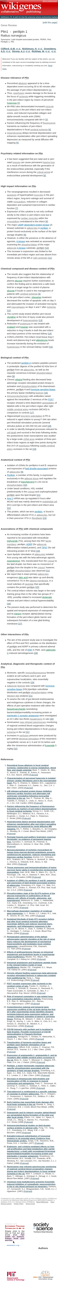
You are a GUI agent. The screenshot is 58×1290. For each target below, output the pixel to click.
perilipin (44, 228)
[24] (38, 551)
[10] (47, 248)
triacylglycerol (27, 482)
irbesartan (36, 297)
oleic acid (23, 577)
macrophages (18, 307)
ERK (30, 650)
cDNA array (29, 439)
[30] (52, 719)
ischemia (23, 96)
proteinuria (25, 323)
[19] (34, 449)
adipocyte (12, 248)
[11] (50, 258)
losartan (24, 327)
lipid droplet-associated (36, 468)
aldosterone (42, 340)
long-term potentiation (31, 416)
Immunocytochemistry (18, 396)
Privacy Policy (19, 1204)
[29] (32, 682)
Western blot (13, 696)
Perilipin (11, 475)
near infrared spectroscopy (33, 722)
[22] (9, 508)
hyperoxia (12, 103)
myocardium (19, 201)
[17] (32, 412)
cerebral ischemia (39, 129)
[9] (25, 235)
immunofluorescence (36, 672)
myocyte (49, 106)
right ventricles (40, 258)
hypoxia (16, 162)
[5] (17, 143)
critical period (43, 172)
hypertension (13, 347)
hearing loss (49, 162)
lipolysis (39, 393)
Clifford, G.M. (8, 48)
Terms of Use (30, 1204)
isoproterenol (13, 561)
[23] (44, 518)
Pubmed (33, 775)
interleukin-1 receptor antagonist (23, 715)
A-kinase (20, 241)
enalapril (11, 327)
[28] (36, 653)
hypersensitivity (30, 320)
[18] (49, 426)
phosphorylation (29, 244)
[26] (9, 604)
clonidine (11, 317)
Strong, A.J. (18, 51)
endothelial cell (49, 501)
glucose (18, 281)
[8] (46, 221)
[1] (50, 90)
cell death (12, 432)
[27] (20, 623)
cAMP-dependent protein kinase (33, 225)
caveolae (29, 584)
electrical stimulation (29, 739)
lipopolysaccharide (16, 709)
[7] (16, 208)
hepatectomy (36, 719)
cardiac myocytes (29, 218)
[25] (37, 587)
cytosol (31, 491)
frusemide (50, 745)
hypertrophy (13, 109)
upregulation (48, 403)
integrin (17, 614)
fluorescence (49, 123)
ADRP (29, 544)
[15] (51, 347)
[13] (40, 320)
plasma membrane (39, 580)
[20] (25, 485)
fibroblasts (37, 518)
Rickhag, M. (38, 51)
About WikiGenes (42, 1202)
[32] (15, 748)
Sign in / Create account (50, 1)
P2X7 (51, 399)
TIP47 (44, 547)
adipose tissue (31, 478)
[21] (38, 495)
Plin (27, 77)
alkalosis (22, 83)
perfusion (24, 735)
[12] (9, 310)
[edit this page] (50, 22)
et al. (18, 48)
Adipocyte (12, 686)
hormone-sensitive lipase (43, 389)
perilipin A (26, 363)
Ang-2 (10, 498)
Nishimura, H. (29, 48)
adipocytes (32, 228)
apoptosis (12, 195)
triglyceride (12, 541)
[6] (44, 175)
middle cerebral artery (17, 409)
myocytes (38, 195)
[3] (46, 119)
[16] (46, 393)
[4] (49, 129)
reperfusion (18, 93)
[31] (27, 732)
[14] (50, 333)
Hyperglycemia (14, 133)
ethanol (19, 379)
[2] (18, 103)
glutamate (47, 597)
